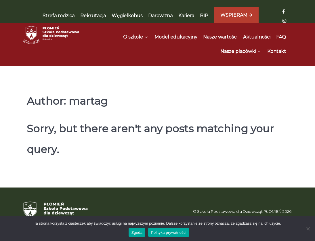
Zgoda (136, 232)
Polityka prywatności (168, 232)
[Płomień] (51, 35)
